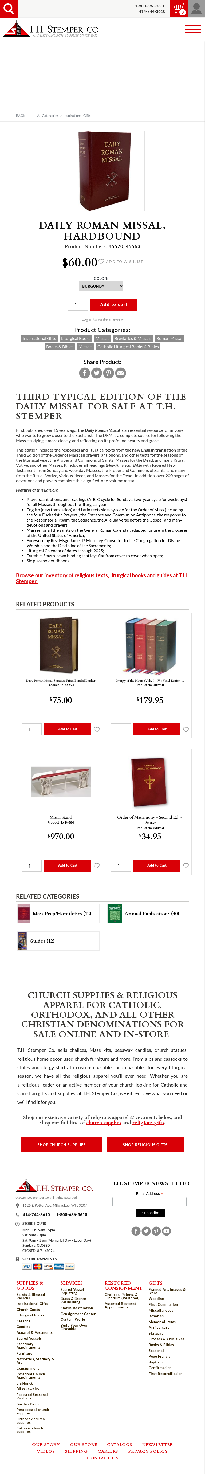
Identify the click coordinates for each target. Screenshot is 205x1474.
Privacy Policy (148, 1451)
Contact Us (102, 1458)
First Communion (163, 1304)
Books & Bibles (59, 346)
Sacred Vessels (29, 1338)
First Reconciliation (166, 1373)
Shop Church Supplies (61, 1145)
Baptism (156, 1362)
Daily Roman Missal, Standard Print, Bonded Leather (60, 680)
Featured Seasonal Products (32, 1396)
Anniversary (159, 1327)
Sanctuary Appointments (29, 1345)
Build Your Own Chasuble (74, 1327)
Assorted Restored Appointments (120, 1305)
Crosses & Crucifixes (166, 1339)
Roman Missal (169, 338)
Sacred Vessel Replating (72, 1291)
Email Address (149, 1193)
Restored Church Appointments (31, 1375)
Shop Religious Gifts (145, 1145)
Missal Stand (61, 817)
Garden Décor (28, 1404)
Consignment (28, 1368)
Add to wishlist (120, 262)
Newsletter (157, 1444)
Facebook (84, 373)
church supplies (103, 1122)
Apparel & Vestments (35, 1332)
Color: (101, 278)
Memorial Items (162, 1322)
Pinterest (108, 373)
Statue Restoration (77, 1308)
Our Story (46, 1444)
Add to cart (113, 304)
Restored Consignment (124, 1285)
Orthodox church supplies (31, 1420)
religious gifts (148, 1122)
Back (20, 115)
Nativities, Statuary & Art (35, 1360)
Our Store (83, 1444)
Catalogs (119, 1444)
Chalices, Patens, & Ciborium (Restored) (122, 1296)
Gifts (156, 1283)
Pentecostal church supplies (33, 1411)
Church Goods (28, 1309)
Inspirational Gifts (77, 115)
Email (120, 373)
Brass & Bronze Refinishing (73, 1300)
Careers (108, 1451)
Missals (102, 338)
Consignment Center (78, 1314)
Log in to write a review (102, 319)
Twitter (96, 373)
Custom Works (73, 1319)
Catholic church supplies (30, 1429)
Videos (46, 1451)
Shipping (76, 1451)
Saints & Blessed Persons (31, 1296)
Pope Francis (160, 1356)
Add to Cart (67, 729)
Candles (23, 1326)
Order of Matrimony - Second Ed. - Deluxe (149, 819)
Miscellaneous (161, 1310)
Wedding (156, 1298)
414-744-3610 (36, 1214)
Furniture (25, 1353)
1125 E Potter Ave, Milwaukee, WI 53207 (54, 1205)
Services (72, 1283)
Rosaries (156, 1316)
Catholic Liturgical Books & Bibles (128, 346)
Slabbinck (25, 1383)
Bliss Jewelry (28, 1389)
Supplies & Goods (30, 1285)
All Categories (48, 115)
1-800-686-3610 (150, 6)
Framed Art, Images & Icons (167, 1291)
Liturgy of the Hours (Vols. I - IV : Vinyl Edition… (150, 680)
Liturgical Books (75, 338)
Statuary (156, 1333)
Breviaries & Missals (133, 338)
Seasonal (24, 1321)
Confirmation (160, 1368)
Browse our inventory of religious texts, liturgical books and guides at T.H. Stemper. (102, 578)
